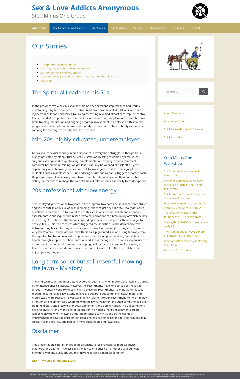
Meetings (138, 27)
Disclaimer (47, 80)
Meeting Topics (158, 27)
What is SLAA (39, 27)
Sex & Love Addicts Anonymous (85, 7)
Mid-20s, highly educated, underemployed (66, 68)
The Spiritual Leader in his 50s (59, 64)
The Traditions (119, 27)
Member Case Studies (177, 250)
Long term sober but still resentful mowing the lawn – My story (79, 76)
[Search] (203, 91)
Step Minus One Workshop (71, 28)
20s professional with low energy (60, 72)
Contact (195, 27)
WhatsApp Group (175, 121)
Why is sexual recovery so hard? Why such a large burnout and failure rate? (184, 185)
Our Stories (98, 27)
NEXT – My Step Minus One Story (53, 360)
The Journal (179, 27)
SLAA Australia (173, 137)
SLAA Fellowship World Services (183, 129)
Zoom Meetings (174, 113)
